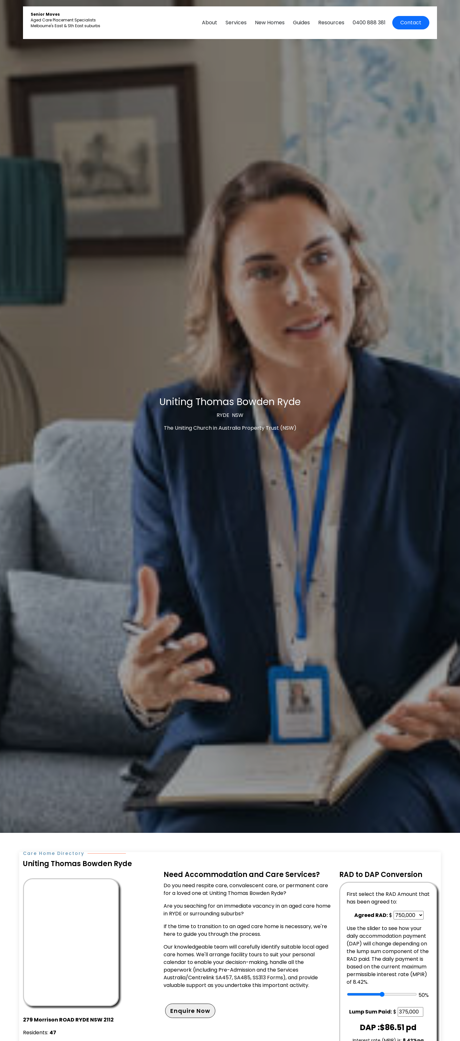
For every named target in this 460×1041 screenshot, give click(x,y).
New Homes (270, 22)
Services (236, 22)
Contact (410, 22)
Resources (331, 22)
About (209, 22)
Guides (301, 22)
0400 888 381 (369, 22)
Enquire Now (190, 1011)
